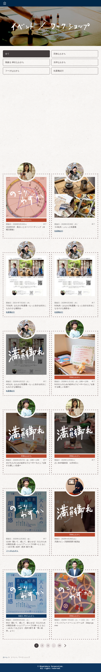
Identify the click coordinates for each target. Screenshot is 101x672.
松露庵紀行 (59, 71)
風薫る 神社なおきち (14, 62)
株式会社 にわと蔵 (93, 3)
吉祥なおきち (60, 62)
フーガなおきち (12, 71)
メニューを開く (4, 3)
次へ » (65, 645)
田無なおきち (60, 54)
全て (7, 54)
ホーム (5, 657)
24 (59, 645)
